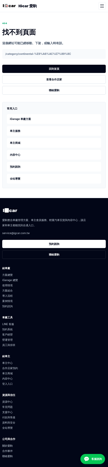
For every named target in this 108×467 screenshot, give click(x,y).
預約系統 (7, 329)
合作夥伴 (7, 450)
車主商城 (15, 142)
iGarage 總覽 (10, 280)
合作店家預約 (10, 368)
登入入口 (7, 383)
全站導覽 (15, 178)
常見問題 (7, 406)
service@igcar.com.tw (16, 233)
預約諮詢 (15, 166)
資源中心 (7, 401)
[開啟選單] (102, 6)
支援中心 (7, 412)
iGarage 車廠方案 (20, 118)
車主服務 (15, 130)
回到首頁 (54, 68)
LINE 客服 (8, 324)
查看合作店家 (54, 79)
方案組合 (7, 290)
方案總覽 (7, 274)
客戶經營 (7, 334)
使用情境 (7, 285)
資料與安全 (8, 422)
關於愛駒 (7, 445)
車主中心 (7, 362)
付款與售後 (8, 417)
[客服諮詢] (92, 459)
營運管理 (7, 339)
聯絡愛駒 (54, 90)
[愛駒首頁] (9, 6)
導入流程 (7, 295)
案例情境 (7, 301)
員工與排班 (8, 345)
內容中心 (15, 154)
